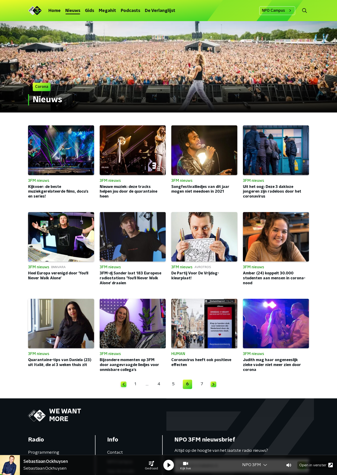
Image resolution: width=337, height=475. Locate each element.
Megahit (107, 11)
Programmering (43, 452)
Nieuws (72, 11)
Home (54, 11)
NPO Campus (277, 10)
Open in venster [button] (316, 465)
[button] (151, 465)
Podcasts (130, 11)
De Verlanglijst (160, 11)
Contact (115, 452)
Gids (89, 11)
